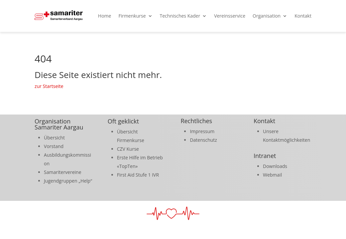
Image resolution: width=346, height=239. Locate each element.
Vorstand (53, 146)
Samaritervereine (62, 172)
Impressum (202, 131)
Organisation (267, 16)
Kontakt (302, 16)
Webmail (272, 175)
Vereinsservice (229, 16)
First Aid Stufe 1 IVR (138, 175)
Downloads (275, 166)
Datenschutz (203, 140)
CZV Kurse (128, 149)
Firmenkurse (132, 16)
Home (104, 16)
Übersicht (54, 137)
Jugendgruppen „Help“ (68, 181)
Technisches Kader (180, 16)
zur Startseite (49, 86)
